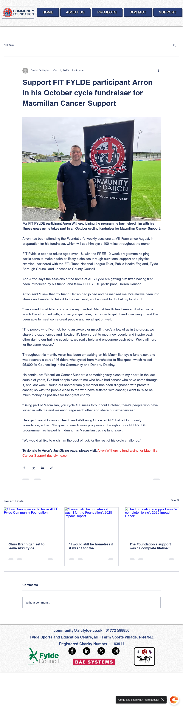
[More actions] (158, 70)
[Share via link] (51, 468)
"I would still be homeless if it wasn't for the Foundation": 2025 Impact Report (91, 546)
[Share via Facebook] (24, 468)
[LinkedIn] (86, 651)
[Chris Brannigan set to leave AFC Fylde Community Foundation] (31, 522)
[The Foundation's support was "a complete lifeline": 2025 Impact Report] (152, 522)
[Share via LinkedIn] (42, 468)
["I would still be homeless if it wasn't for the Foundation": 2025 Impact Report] (92, 522)
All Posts (9, 44)
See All (175, 500)
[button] (174, 45)
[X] (101, 651)
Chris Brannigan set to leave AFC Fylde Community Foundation (27, 546)
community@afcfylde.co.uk (78, 630)
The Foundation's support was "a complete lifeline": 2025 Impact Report (150, 546)
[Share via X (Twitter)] (33, 468)
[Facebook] (72, 651)
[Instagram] (116, 651)
